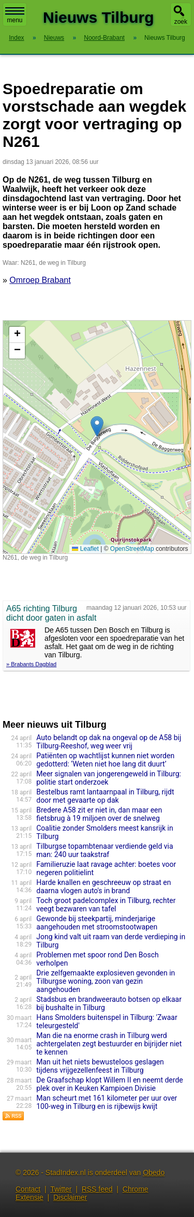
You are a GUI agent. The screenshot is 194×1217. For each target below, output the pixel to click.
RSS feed (97, 1189)
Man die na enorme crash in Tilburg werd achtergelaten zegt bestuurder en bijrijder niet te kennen (109, 1043)
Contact (28, 1189)
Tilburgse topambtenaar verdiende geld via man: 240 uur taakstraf (104, 850)
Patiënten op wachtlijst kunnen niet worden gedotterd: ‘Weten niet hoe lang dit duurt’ (105, 760)
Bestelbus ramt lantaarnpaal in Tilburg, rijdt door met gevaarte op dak (105, 796)
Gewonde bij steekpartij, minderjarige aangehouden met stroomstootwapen (96, 922)
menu (14, 15)
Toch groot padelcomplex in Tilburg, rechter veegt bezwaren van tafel (105, 904)
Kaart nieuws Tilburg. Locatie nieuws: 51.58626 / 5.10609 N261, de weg (95, 437)
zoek (180, 21)
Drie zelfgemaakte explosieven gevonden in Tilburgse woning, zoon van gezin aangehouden (105, 981)
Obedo (154, 1172)
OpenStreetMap (132, 548)
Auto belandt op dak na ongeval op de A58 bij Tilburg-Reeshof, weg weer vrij (108, 741)
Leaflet (85, 548)
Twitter (60, 1189)
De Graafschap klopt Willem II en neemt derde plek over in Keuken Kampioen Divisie (109, 1084)
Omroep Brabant (39, 280)
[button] (97, 426)
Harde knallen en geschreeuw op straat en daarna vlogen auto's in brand (103, 886)
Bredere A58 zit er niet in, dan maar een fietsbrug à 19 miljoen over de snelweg (99, 814)
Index (16, 37)
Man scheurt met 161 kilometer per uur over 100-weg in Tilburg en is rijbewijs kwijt (106, 1102)
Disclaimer (70, 1197)
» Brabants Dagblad (31, 664)
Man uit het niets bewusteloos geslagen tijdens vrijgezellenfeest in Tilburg (100, 1066)
